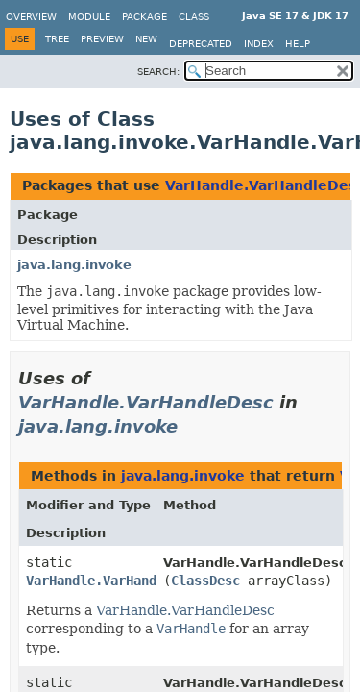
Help (297, 43)
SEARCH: (158, 71)
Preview (102, 39)
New (146, 39)
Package (144, 17)
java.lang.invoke (74, 265)
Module (89, 17)
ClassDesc (205, 580)
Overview (31, 17)
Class (194, 17)
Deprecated (200, 43)
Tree (57, 39)
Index (259, 43)
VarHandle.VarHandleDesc (146, 402)
